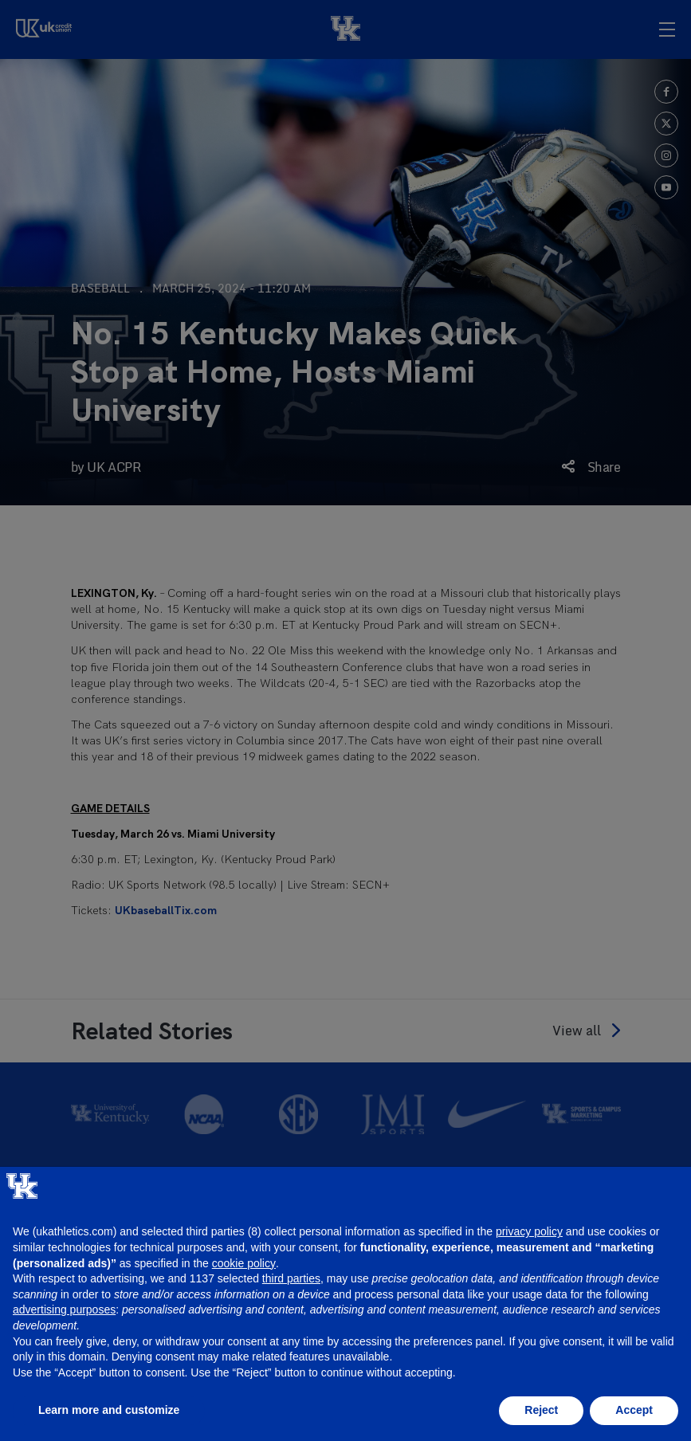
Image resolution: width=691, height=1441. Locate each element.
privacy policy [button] (529, 1231)
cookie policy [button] (244, 1263)
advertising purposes (64, 1309)
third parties (291, 1278)
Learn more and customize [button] (108, 1410)
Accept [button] (634, 1410)
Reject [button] (541, 1410)
